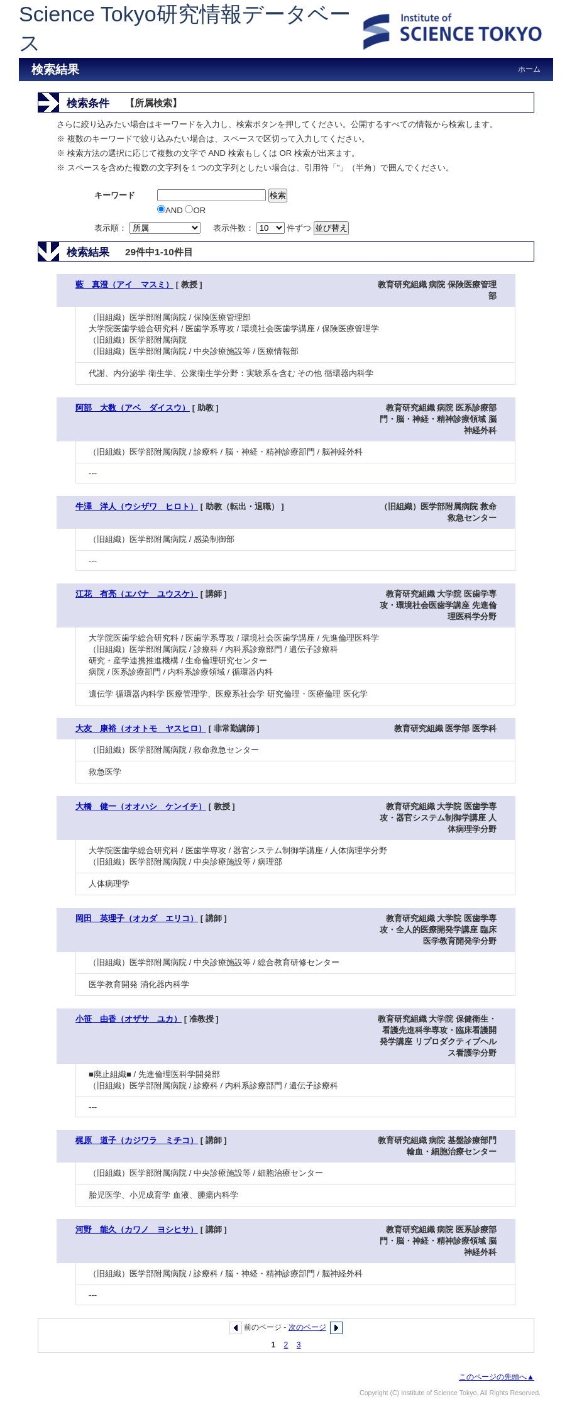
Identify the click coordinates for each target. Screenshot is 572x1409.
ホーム (529, 69)
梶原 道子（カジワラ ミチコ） (136, 1140)
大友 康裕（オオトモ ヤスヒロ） (140, 728)
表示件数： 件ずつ (263, 228)
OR (195, 210)
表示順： (148, 228)
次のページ (307, 1327)
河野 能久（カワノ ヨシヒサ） (136, 1229)
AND (171, 210)
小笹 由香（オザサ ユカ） (128, 1019)
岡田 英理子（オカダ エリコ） (136, 918)
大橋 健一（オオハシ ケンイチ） (140, 806)
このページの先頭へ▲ (496, 1377)
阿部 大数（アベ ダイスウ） (132, 407)
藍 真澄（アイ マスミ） (124, 284)
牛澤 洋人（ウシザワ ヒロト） (136, 506)
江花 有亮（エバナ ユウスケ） (136, 594)
